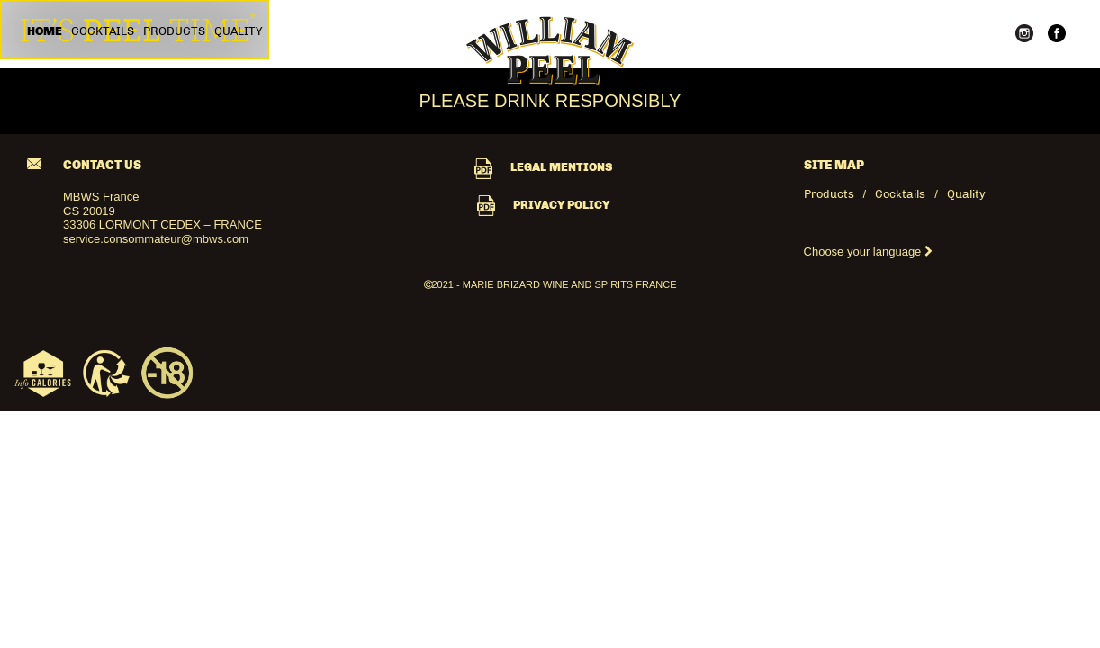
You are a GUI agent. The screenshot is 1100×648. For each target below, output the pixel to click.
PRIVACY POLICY (543, 205)
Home (44, 31)
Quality (238, 31)
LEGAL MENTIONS (543, 167)
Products (174, 31)
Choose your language (868, 251)
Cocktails (102, 31)
